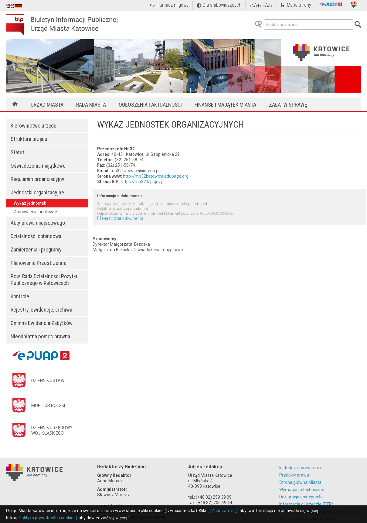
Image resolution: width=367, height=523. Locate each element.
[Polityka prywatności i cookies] (47, 517)
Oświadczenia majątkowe (38, 165)
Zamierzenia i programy (36, 249)
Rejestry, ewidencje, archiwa (41, 309)
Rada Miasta (91, 104)
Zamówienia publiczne (35, 211)
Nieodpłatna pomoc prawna (40, 336)
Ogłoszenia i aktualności (150, 104)
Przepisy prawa (294, 475)
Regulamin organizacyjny (37, 179)
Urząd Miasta (47, 104)
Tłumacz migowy (172, 5)
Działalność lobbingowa (36, 236)
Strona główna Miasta (300, 482)
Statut (17, 152)
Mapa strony (299, 5)
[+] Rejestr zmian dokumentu (120, 218)
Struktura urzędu (29, 139)
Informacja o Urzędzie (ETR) (306, 504)
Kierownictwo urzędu (33, 125)
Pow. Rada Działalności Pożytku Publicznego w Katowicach (45, 279)
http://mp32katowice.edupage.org (156, 176)
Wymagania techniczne (301, 489)
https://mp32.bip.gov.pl (143, 181)
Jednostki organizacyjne (37, 192)
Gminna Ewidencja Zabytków (42, 323)
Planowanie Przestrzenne (38, 263)
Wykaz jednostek (30, 203)
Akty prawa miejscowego (38, 223)
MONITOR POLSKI (48, 405)
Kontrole (20, 296)
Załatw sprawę (288, 104)
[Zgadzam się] (224, 510)
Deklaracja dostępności (301, 496)
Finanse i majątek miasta (225, 104)
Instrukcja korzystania (300, 467)
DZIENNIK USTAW (47, 380)
